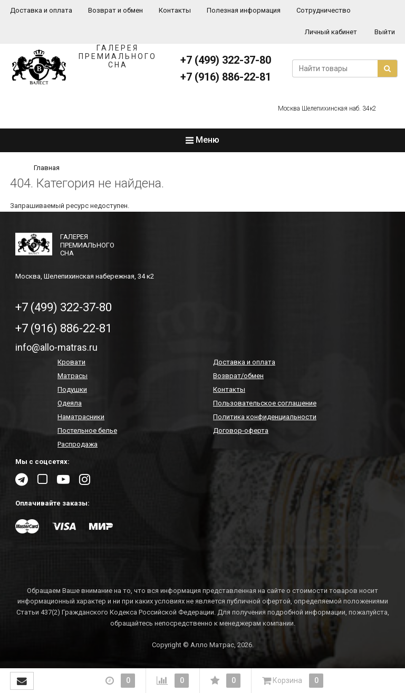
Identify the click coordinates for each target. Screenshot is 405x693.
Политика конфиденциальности (264, 417)
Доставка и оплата (41, 10)
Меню (202, 140)
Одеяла (69, 403)
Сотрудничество (323, 10)
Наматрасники (80, 417)
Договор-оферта (240, 430)
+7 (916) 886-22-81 (225, 77)
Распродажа (77, 444)
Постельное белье (87, 430)
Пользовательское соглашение (264, 403)
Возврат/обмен (238, 376)
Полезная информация (244, 10)
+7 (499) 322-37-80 (225, 60)
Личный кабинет (331, 32)
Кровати (71, 362)
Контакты (175, 10)
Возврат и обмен (115, 10)
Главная (47, 168)
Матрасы (72, 376)
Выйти (384, 32)
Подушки (72, 389)
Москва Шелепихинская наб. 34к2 (327, 108)
